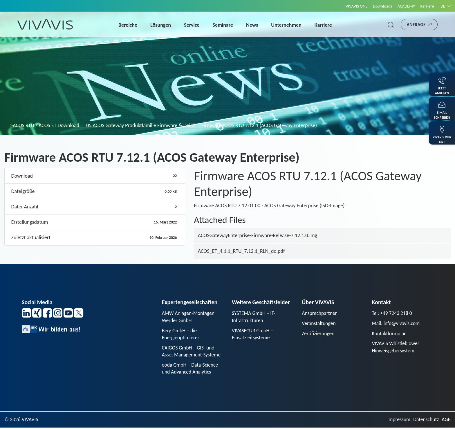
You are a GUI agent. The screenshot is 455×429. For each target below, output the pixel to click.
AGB (446, 421)
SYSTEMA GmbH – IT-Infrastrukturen (254, 317)
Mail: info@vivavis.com (396, 323)
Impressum (397, 421)
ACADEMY (404, 6)
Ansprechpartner (320, 313)
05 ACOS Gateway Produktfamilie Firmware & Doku (140, 125)
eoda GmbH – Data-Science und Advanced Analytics (191, 369)
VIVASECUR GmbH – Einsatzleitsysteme (253, 334)
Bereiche (129, 25)
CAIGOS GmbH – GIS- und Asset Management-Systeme (192, 352)
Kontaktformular (389, 334)
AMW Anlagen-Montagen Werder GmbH (189, 317)
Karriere (426, 6)
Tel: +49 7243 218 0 (392, 313)
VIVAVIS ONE (352, 6)
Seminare (224, 25)
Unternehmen (287, 25)
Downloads (379, 6)
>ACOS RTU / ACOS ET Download (44, 125)
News (253, 25)
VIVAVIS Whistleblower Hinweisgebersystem (396, 347)
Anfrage (416, 24)
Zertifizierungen (318, 334)
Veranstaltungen (319, 323)
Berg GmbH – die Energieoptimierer (181, 334)
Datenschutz (425, 421)
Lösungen (161, 25)
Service (193, 25)
